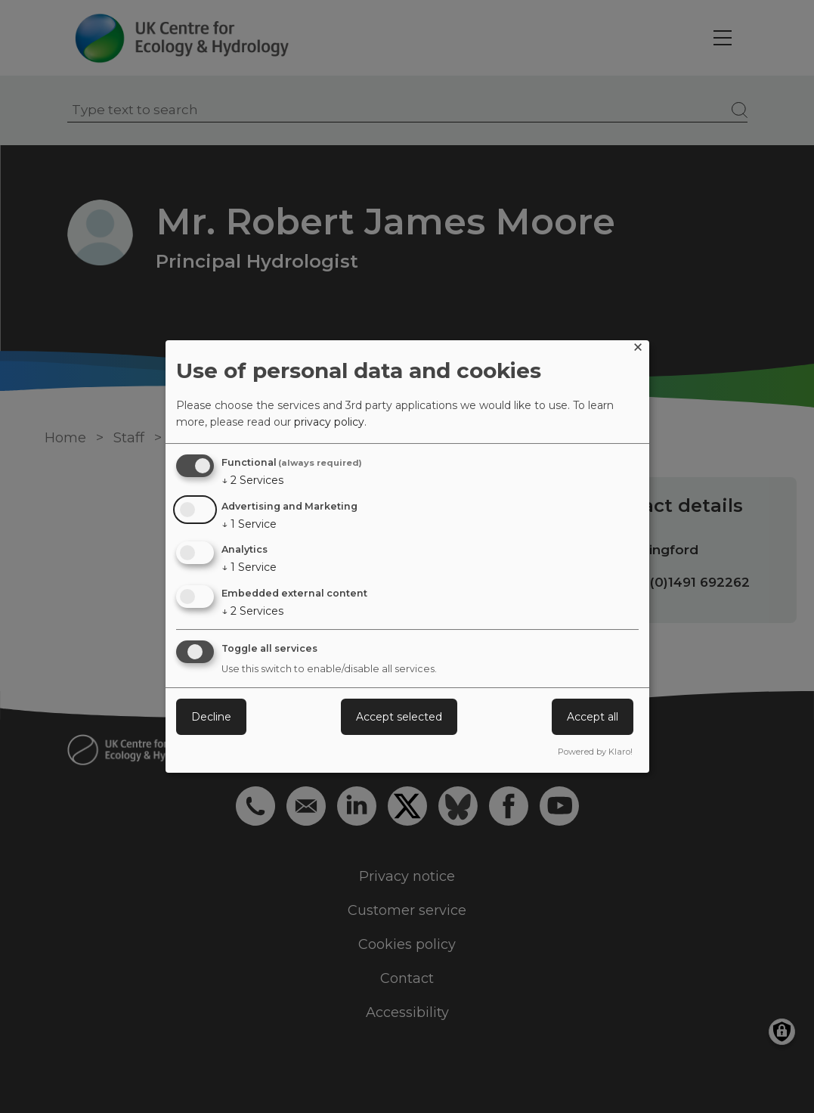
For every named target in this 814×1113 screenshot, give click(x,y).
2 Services (252, 480)
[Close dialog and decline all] (638, 349)
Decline (211, 717)
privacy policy (329, 422)
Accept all (592, 717)
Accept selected (399, 717)
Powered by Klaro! (595, 751)
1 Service (249, 524)
